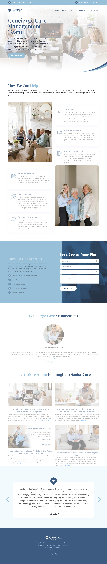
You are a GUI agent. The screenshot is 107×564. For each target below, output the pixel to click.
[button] (53, 500)
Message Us (68, 289)
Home (57, 10)
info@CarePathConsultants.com (88, 2)
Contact (73, 10)
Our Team (82, 10)
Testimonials (94, 10)
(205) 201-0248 (31, 2)
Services (64, 10)
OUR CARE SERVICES (17, 56)
